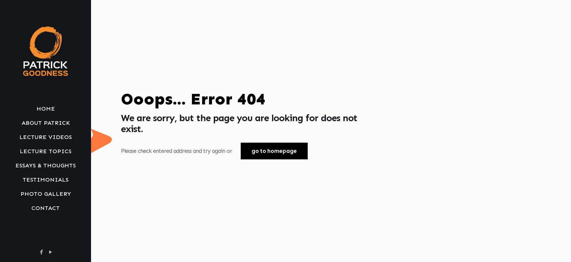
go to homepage (274, 151)
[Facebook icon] (41, 252)
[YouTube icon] (50, 252)
